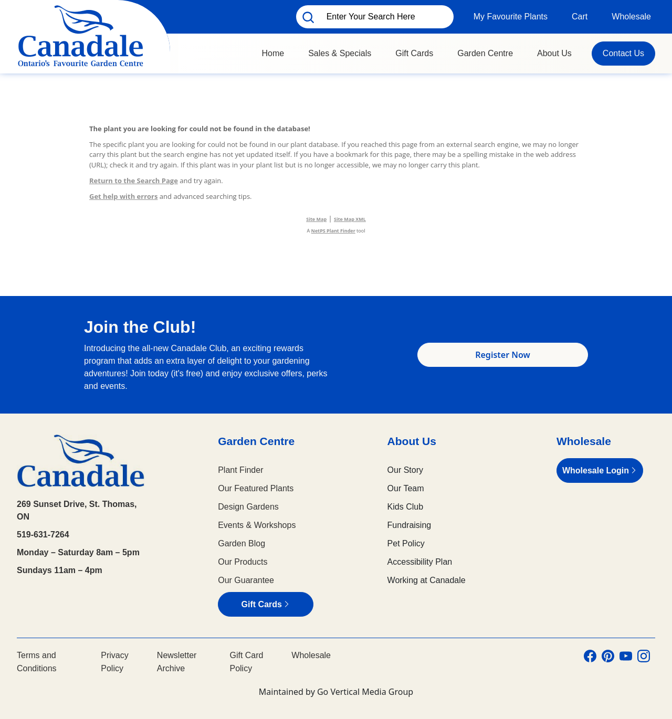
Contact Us (623, 53)
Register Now (502, 355)
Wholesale (631, 16)
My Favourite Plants (511, 16)
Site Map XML (350, 219)
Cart (579, 16)
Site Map (316, 219)
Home (272, 53)
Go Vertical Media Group (365, 691)
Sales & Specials (339, 53)
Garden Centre (485, 53)
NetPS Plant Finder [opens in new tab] (333, 230)
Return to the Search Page (133, 180)
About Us (554, 53)
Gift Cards (414, 53)
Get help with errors (123, 196)
